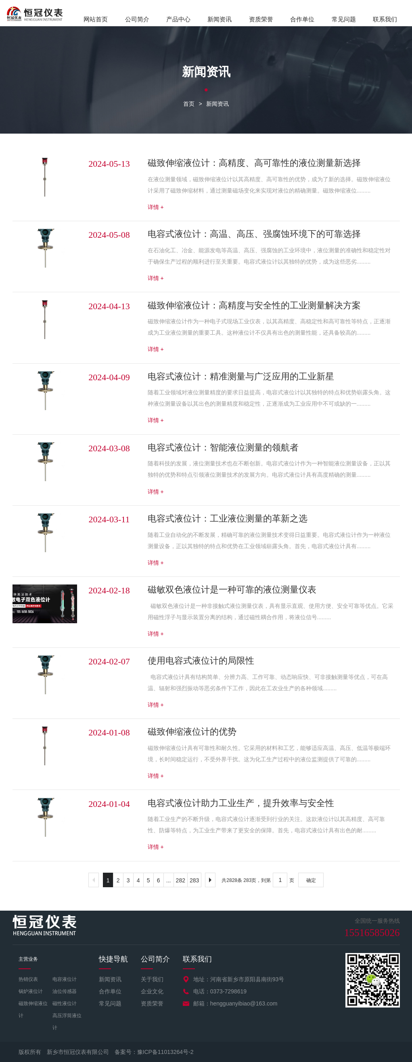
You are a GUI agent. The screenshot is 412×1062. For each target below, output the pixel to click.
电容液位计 (64, 979)
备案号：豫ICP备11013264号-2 (154, 1052)
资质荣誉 (261, 19)
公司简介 (137, 19)
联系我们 (385, 19)
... (168, 880)
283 (194, 880)
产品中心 (178, 19)
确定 (311, 880)
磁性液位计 (64, 1003)
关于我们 (152, 979)
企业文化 (152, 991)
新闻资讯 (219, 19)
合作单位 (302, 19)
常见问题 (344, 19)
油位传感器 (64, 991)
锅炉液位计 (31, 991)
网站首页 (96, 19)
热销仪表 (28, 979)
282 (180, 880)
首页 (188, 104)
